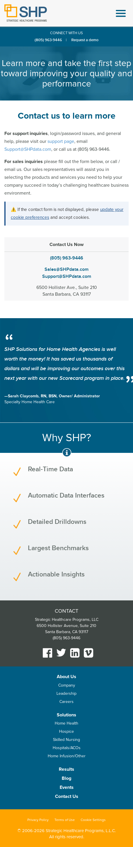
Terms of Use (64, 820)
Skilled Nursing (66, 739)
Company (66, 685)
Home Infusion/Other (67, 756)
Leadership (66, 693)
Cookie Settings (93, 820)
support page (60, 141)
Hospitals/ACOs (67, 747)
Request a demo (84, 40)
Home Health (66, 723)
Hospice (66, 731)
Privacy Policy (38, 820)
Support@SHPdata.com (27, 149)
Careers (66, 701)
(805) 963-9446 (48, 40)
